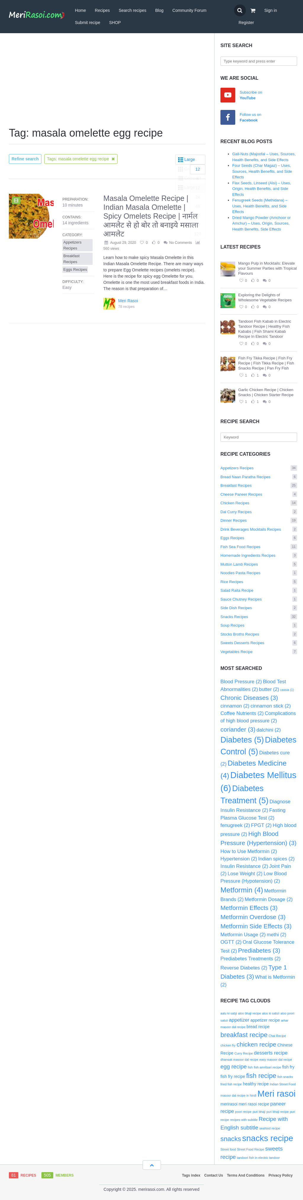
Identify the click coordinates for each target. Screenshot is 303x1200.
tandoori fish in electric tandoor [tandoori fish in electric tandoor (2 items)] (258, 1157)
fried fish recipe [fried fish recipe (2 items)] (231, 1084)
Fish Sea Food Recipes (258, 547)
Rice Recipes (258, 582)
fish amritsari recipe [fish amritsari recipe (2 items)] (267, 1067)
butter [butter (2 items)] (269, 689)
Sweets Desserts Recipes (258, 643)
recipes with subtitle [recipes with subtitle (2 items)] (244, 1119)
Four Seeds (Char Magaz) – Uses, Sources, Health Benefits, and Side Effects (262, 171)
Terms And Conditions (246, 1175)
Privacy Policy (281, 1175)
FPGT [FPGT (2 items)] (261, 825)
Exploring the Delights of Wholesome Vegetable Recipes (265, 297)
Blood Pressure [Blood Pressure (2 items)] (241, 681)
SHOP (115, 22)
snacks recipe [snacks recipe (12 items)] (267, 1138)
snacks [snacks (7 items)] (230, 1139)
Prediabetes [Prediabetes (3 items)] (259, 950)
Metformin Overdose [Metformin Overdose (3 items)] (253, 916)
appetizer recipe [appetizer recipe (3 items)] (265, 1020)
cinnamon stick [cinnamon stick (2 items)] (270, 706)
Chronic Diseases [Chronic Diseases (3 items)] (249, 697)
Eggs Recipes (258, 538)
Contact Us (213, 1175)
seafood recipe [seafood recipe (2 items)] (270, 1128)
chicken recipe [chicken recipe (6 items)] (256, 1044)
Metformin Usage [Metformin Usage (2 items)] (243, 934)
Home (80, 10)
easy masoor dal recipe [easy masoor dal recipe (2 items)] (276, 1059)
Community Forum (190, 10)
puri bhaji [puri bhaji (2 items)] (259, 1111)
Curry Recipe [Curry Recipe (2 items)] (243, 1053)
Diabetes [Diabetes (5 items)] (242, 739)
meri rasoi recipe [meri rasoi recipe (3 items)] (253, 1104)
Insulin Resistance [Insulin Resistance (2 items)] (244, 866)
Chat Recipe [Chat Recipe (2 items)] (277, 1036)
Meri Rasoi (128, 300)
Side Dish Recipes (258, 608)
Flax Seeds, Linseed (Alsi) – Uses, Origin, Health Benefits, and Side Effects (261, 189)
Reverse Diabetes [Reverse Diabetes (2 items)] (243, 968)
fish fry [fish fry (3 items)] (288, 1067)
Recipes (102, 10)
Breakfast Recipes (258, 485)
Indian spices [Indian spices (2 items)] (276, 859)
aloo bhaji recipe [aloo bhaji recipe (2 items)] (249, 1013)
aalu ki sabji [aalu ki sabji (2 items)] (228, 1013)
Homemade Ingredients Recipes (258, 555)
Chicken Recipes (258, 503)
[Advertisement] (107, 80)
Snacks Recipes (258, 617)
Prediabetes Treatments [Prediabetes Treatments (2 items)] (250, 958)
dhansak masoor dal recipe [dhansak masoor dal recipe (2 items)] (239, 1059)
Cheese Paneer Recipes (258, 494)
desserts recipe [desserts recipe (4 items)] (271, 1053)
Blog (159, 10)
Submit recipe (87, 22)
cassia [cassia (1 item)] (287, 690)
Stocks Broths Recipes (258, 634)
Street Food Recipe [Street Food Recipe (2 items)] (250, 1149)
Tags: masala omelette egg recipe (81, 158)
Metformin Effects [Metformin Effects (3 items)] (249, 907)
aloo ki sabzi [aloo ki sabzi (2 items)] (271, 1013)
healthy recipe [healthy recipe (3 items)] (256, 1083)
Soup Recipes (258, 625)
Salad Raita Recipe (258, 590)
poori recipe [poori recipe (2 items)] (243, 1111)
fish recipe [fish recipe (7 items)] (261, 1075)
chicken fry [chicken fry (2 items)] (228, 1045)
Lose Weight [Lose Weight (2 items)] (245, 873)
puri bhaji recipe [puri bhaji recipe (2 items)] (278, 1111)
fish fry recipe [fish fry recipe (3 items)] (232, 1076)
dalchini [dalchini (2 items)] (269, 730)
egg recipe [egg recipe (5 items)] (233, 1066)
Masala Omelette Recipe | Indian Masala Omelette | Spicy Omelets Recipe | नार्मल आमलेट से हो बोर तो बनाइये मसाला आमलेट (150, 216)
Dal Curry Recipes (258, 512)
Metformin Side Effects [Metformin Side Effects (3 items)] (255, 926)
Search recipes (132, 10)
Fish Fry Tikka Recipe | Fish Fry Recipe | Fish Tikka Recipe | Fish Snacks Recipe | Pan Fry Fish (266, 363)
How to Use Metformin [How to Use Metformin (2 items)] (248, 851)
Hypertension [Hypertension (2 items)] (238, 859)
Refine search (25, 158)
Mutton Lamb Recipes (258, 564)
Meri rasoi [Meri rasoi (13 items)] (276, 1093)
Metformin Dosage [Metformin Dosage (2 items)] (269, 899)
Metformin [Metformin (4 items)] (241, 890)
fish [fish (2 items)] (250, 1067)
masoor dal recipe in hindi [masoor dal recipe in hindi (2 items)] (238, 1095)
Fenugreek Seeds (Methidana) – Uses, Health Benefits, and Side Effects (259, 206)
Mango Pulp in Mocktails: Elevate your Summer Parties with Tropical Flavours (267, 268)
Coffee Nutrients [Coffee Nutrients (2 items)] (242, 713)
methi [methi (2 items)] (276, 934)
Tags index (191, 1175)
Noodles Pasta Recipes (258, 573)
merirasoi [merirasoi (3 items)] (229, 1104)
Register (246, 22)
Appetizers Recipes (258, 468)
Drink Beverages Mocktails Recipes (258, 529)
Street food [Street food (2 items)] (228, 1149)
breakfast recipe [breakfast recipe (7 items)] (243, 1035)
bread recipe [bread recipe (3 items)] (258, 1026)
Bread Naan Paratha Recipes (258, 477)
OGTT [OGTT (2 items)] (230, 942)
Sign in (270, 10)
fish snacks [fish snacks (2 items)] (285, 1077)
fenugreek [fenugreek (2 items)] (235, 825)
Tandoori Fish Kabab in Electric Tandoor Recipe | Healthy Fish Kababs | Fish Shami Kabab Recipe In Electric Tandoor (264, 329)
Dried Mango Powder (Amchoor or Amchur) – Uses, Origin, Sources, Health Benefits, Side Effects (261, 223)
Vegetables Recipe (258, 652)
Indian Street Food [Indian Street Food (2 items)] (283, 1084)
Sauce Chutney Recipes (258, 599)
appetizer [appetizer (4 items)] (239, 1020)
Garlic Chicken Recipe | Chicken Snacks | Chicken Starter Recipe (266, 392)
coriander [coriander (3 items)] (237, 729)
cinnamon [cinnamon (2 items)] (234, 706)
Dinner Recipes (258, 520)
